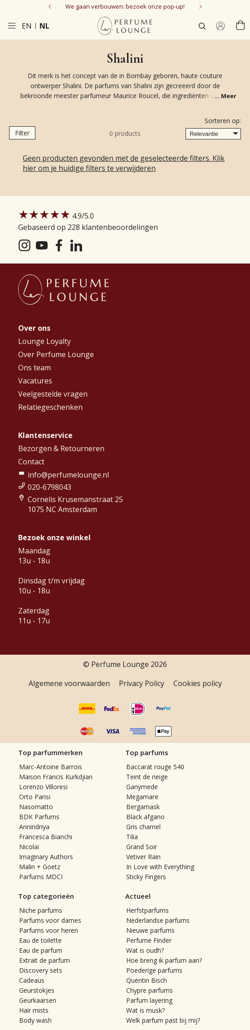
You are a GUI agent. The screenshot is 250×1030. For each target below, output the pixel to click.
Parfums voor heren (48, 930)
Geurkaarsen (37, 1000)
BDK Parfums (39, 816)
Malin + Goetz (39, 866)
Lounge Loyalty (44, 341)
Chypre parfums (149, 990)
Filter (22, 133)
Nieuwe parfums (150, 930)
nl (44, 26)
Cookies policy (197, 683)
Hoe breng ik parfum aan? (164, 960)
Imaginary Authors (46, 856)
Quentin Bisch (146, 980)
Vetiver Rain (143, 856)
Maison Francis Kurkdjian (56, 776)
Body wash (35, 1020)
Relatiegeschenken (50, 407)
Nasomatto (36, 806)
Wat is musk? (145, 1010)
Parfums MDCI (41, 876)
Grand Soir (141, 846)
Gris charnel (143, 826)
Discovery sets (40, 970)
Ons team (34, 368)
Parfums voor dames (50, 920)
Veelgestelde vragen (53, 394)
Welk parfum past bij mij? (163, 1020)
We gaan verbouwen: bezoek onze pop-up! (125, 6)
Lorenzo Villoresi (43, 786)
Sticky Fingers (146, 876)
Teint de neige (147, 776)
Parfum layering (149, 1000)
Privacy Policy (141, 683)
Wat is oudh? (145, 950)
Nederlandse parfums (158, 920)
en (27, 26)
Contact (31, 462)
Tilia (132, 836)
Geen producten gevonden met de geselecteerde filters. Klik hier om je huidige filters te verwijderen (124, 163)
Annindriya (34, 826)
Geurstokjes (36, 990)
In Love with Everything (160, 866)
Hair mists (34, 1010)
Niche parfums (40, 910)
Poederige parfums (154, 970)
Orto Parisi (34, 796)
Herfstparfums (147, 910)
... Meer (225, 96)
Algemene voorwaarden (69, 683)
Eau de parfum (40, 950)
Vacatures (35, 381)
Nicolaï (29, 846)
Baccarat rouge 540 (155, 766)
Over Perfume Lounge (56, 354)
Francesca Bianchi (45, 836)
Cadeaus (31, 980)
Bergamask (143, 806)
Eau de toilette (40, 940)
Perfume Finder (149, 940)
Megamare (142, 796)
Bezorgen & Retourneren (61, 448)
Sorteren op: (223, 120)
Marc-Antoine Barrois (50, 766)
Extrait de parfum (44, 960)
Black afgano (145, 816)
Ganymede (142, 786)
